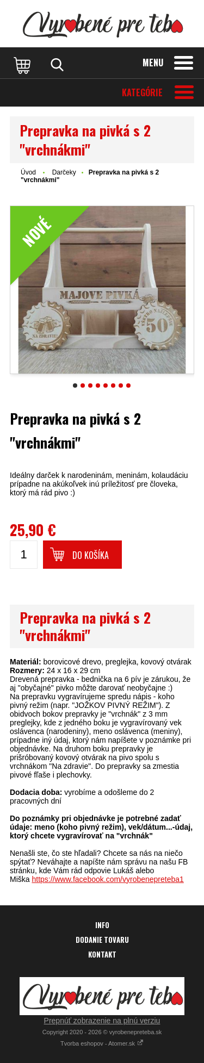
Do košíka (90, 555)
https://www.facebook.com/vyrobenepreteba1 (107, 879)
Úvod (28, 172)
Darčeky (64, 172)
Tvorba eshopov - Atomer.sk (102, 1043)
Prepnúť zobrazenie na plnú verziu (102, 1020)
